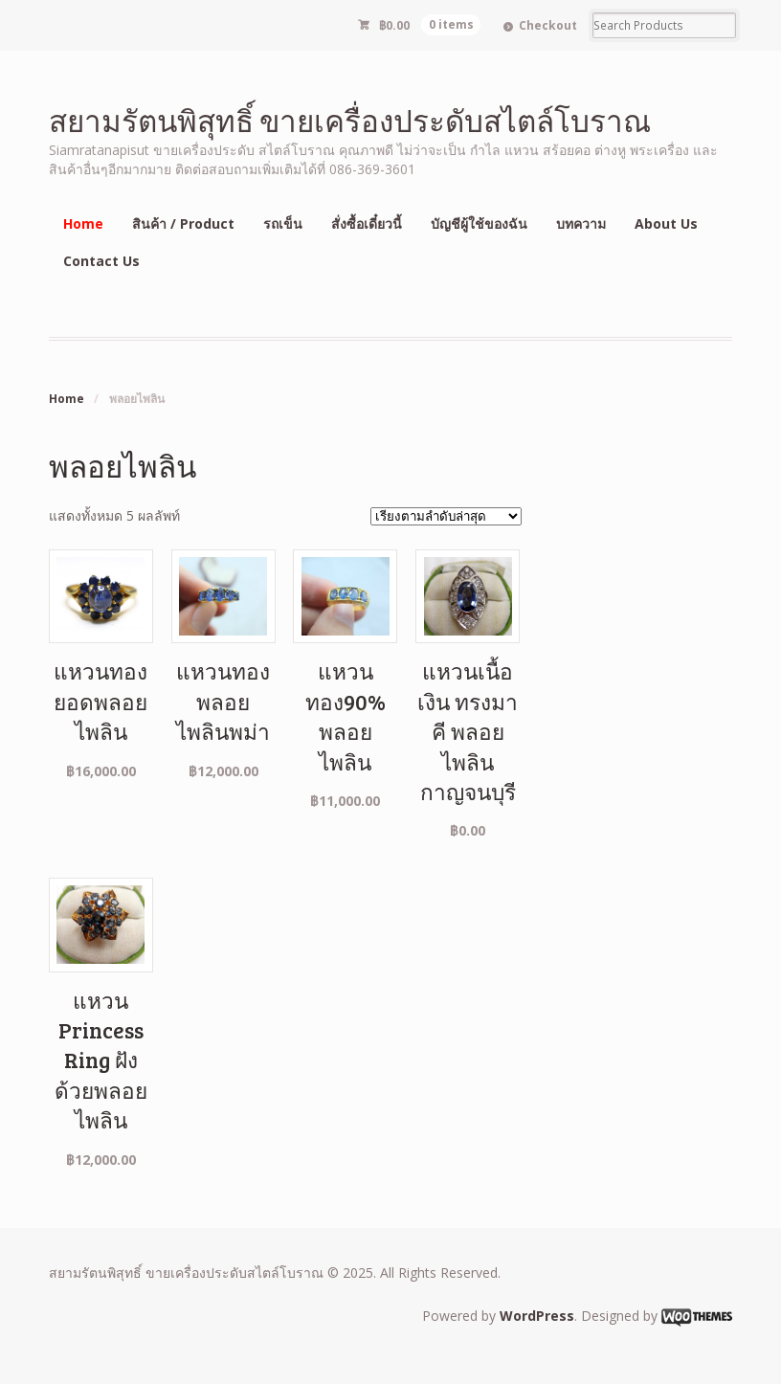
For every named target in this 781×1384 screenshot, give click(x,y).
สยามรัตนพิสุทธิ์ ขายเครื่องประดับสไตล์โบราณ (350, 120)
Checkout (548, 25)
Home (83, 223)
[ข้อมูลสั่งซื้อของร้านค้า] (446, 516)
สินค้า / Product (183, 223)
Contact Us (101, 261)
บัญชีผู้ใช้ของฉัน (479, 223)
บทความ (581, 223)
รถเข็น (282, 223)
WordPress (537, 1315)
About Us (666, 223)
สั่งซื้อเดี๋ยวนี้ (366, 223)
